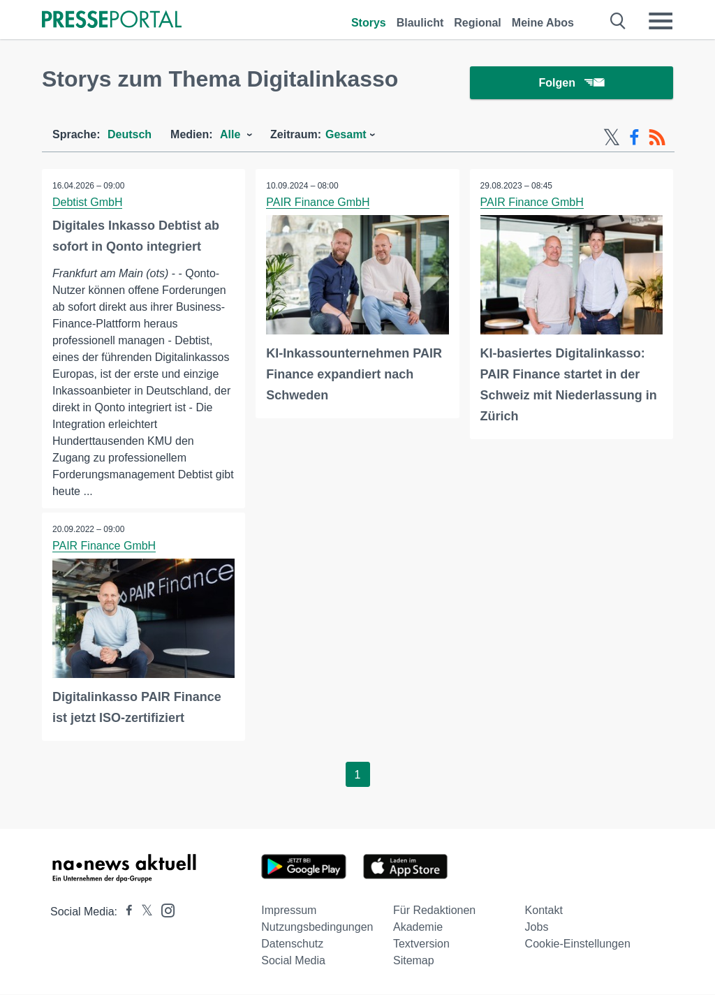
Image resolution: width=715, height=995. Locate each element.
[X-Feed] (612, 138)
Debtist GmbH (87, 203)
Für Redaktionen (434, 911)
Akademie (418, 928)
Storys (368, 23)
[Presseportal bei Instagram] (164, 910)
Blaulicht (420, 23)
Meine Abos (543, 23)
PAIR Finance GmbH (317, 203)
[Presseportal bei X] (143, 912)
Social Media (293, 961)
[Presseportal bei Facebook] (125, 912)
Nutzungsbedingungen (317, 928)
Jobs (537, 928)
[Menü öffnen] (660, 21)
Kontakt (544, 911)
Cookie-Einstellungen (578, 944)
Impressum (288, 911)
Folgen (571, 83)
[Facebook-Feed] (634, 138)
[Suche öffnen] (618, 21)
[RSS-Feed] (657, 138)
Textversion (421, 944)
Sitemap (413, 961)
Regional (477, 23)
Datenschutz (292, 944)
